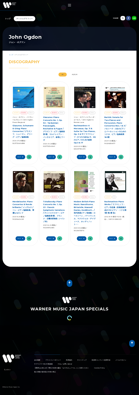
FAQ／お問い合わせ (65, 364)
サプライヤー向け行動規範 (43, 364)
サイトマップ (82, 360)
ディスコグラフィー (24, 18)
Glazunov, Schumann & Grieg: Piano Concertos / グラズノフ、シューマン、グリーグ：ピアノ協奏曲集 (23, 131)
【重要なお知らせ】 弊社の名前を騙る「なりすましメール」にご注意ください (61, 368)
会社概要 (37, 360)
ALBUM (74, 74)
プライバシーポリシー (53, 360)
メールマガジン (120, 360)
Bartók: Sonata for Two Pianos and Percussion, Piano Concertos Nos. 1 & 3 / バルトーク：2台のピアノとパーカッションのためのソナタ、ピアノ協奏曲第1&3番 (115, 127)
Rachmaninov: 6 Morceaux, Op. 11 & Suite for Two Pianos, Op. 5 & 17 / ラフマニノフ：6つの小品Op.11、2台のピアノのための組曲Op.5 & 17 (85, 134)
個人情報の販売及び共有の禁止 (45, 372)
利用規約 (69, 360)
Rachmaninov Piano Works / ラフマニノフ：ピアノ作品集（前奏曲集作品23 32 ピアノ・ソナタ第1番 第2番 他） (115, 207)
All (63, 74)
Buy (21, 157)
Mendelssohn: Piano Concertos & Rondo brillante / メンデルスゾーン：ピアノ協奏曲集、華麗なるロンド (23, 207)
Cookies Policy (99, 368)
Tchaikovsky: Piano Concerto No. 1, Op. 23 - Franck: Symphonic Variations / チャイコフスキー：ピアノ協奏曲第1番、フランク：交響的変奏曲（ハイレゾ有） (54, 211)
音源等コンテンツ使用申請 (101, 360)
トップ (8, 18)
